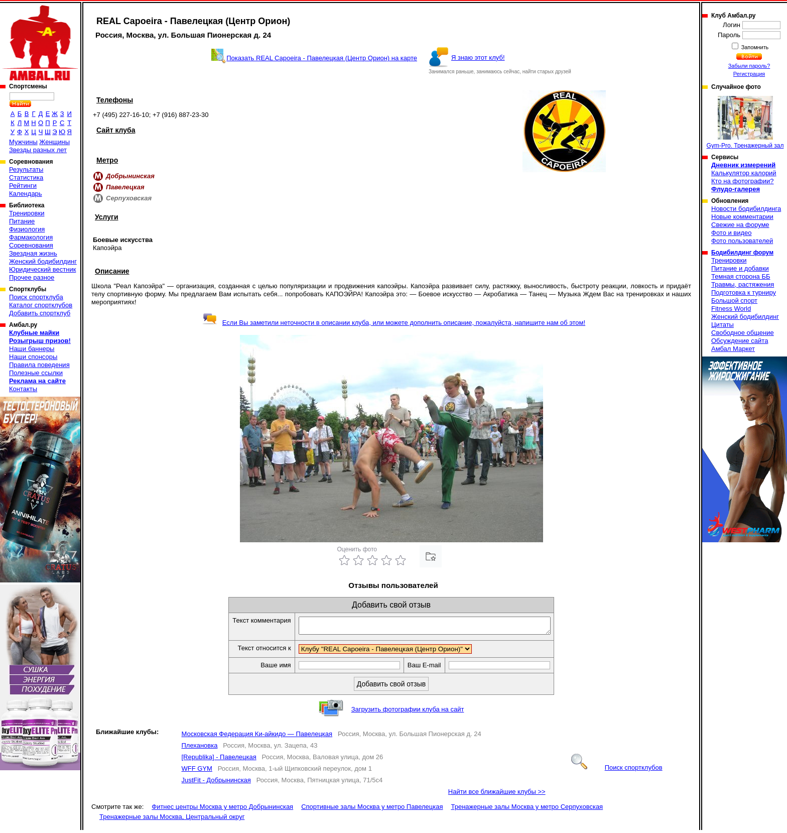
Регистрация (749, 74)
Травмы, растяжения (742, 284)
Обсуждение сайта (739, 340)
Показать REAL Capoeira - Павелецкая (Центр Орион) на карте (321, 58)
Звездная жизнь (33, 253)
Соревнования (31, 245)
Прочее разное (31, 277)
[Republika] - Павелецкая (218, 760)
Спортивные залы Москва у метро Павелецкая (372, 809)
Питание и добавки (740, 268)
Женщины (54, 142)
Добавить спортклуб (39, 313)
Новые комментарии (742, 216)
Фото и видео (731, 232)
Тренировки (26, 213)
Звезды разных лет (38, 150)
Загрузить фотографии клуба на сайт (407, 712)
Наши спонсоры (33, 357)
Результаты (26, 169)
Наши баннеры (31, 348)
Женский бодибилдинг (43, 261)
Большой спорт (734, 300)
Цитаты (722, 324)
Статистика (26, 177)
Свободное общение (742, 332)
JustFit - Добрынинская (215, 783)
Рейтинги (23, 185)
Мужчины (23, 142)
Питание (22, 221)
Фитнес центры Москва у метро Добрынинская (222, 809)
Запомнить (754, 47)
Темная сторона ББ (740, 276)
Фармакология (31, 237)
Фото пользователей (742, 241)
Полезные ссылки (36, 373)
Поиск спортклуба (36, 297)
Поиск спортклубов (617, 770)
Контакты (23, 389)
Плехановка (199, 748)
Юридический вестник (42, 269)
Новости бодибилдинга (746, 208)
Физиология (27, 229)
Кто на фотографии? (742, 181)
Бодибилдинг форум (742, 252)
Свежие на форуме (740, 224)
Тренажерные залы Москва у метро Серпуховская (527, 809)
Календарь (25, 193)
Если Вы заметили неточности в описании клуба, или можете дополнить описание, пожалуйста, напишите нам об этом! (393, 322)
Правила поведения (39, 365)
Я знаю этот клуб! (478, 57)
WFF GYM (196, 771)
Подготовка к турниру (743, 292)
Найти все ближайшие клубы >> (497, 794)
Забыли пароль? (749, 66)
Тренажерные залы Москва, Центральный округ (171, 819)
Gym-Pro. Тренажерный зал (745, 122)
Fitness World (731, 308)
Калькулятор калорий (743, 173)
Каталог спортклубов (40, 305)
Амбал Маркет (733, 348)
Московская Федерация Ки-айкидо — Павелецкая (256, 737)
